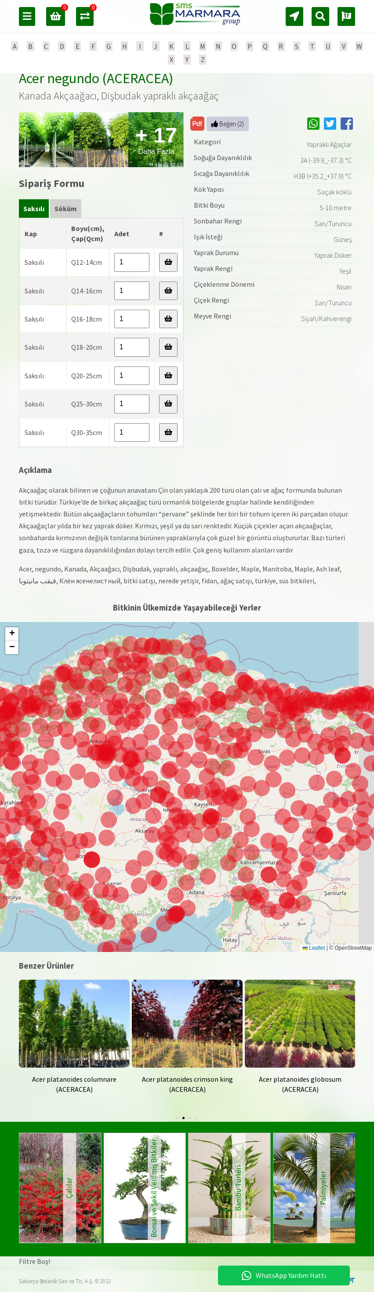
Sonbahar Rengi (218, 220)
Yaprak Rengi (213, 268)
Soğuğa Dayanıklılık (223, 157)
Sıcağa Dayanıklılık (221, 173)
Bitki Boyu (209, 205)
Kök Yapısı (209, 189)
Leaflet (313, 948)
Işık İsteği (208, 236)
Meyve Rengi (212, 315)
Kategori (207, 141)
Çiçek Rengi (211, 300)
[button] (228, 863)
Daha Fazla (156, 139)
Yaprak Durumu (216, 252)
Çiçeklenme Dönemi (224, 284)
